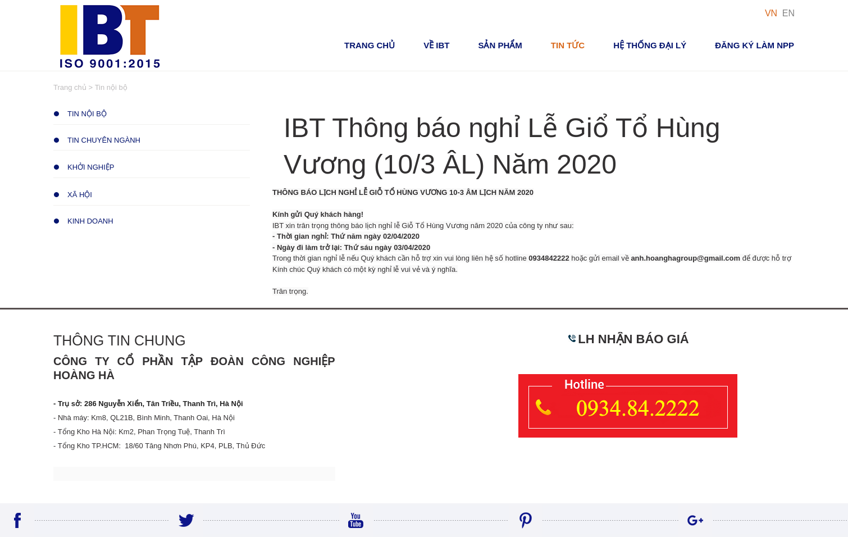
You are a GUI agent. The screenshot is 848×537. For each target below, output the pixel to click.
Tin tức (568, 45)
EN (788, 13)
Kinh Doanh (90, 221)
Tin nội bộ (87, 114)
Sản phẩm (500, 45)
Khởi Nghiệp (90, 167)
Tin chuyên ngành (103, 140)
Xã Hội (79, 194)
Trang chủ (369, 45)
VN (771, 13)
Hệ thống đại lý (649, 45)
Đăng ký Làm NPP (754, 45)
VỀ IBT (436, 45)
